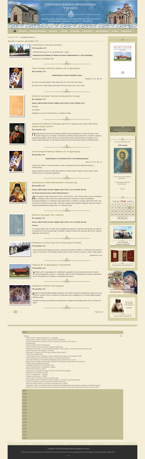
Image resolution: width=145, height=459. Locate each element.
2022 (25, 400)
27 (129, 215)
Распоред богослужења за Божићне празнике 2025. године (47, 383)
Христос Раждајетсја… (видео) (37, 374)
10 (119, 208)
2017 (17, 37)
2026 (25, 332)
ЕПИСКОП (22, 31)
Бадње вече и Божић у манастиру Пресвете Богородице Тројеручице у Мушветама (55, 361)
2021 (25, 403)
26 (126, 215)
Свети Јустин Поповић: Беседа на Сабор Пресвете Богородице (48, 370)
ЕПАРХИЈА (53, 31)
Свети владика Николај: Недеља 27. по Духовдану (56, 151)
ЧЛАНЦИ (64, 31)
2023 (25, 397)
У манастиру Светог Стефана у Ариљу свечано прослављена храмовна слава (54, 356)
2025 (25, 391)
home (15, 32)
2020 (25, 406)
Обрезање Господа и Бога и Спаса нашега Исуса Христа (46, 352)
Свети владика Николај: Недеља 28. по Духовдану (56, 68)
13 (129, 208)
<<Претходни (115, 201)
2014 (25, 425)
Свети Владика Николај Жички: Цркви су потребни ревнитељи (48, 358)
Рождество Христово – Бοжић (36, 376)
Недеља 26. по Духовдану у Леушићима (51, 265)
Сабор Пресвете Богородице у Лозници (40, 350)
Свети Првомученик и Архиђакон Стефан (40, 367)
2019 (25, 410)
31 (126, 218)
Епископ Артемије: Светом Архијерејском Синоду (56, 96)
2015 (25, 422)
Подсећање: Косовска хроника (47, 45)
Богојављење (31, 343)
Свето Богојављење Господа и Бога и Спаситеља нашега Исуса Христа (51, 341)
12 (126, 208)
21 (133, 211)
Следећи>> (130, 201)
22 (112, 215)
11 (122, 208)
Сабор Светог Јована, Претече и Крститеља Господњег (45, 339)
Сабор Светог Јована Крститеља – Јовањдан (42, 338)
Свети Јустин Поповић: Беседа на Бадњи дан (42, 378)
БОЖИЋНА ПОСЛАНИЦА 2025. (37, 372)
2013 (25, 428)
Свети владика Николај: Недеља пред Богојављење (44, 347)
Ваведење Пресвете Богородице (48, 286)
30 (122, 218)
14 (133, 208)
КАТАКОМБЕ (75, 31)
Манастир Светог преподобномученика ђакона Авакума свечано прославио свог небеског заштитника (62, 387)
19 (126, 211)
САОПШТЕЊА (87, 31)
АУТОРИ (115, 31)
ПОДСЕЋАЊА (126, 31)
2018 (25, 413)
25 (122, 215)
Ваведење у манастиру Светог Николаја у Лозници (56, 243)
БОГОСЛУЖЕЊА (102, 31)
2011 (25, 435)
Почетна (11, 37)
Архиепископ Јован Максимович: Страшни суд (54, 182)
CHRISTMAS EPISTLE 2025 (35, 369)
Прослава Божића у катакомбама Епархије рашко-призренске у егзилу (51, 360)
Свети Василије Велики (34, 354)
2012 (25, 432)
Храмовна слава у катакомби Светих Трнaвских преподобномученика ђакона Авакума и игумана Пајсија (63, 385)
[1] (68, 193)
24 (119, 215)
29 (119, 218)
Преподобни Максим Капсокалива (123, 183)
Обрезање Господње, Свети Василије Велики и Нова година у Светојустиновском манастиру (59, 349)
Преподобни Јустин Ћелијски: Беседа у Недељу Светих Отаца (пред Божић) (53, 380)
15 (112, 211)
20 (129, 211)
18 (122, 211)
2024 (25, 394)
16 (116, 211)
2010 (25, 438)
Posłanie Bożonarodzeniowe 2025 (37, 363)
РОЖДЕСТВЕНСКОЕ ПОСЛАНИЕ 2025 (40, 365)
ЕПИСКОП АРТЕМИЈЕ (38, 31)
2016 (25, 419)
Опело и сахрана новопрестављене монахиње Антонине (46, 381)
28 (133, 215)
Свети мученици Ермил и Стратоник (122, 177)
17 (119, 211)
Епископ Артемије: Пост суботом (48, 215)
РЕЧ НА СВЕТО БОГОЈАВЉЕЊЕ (38, 345)
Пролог (122, 189)
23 (116, 215)
